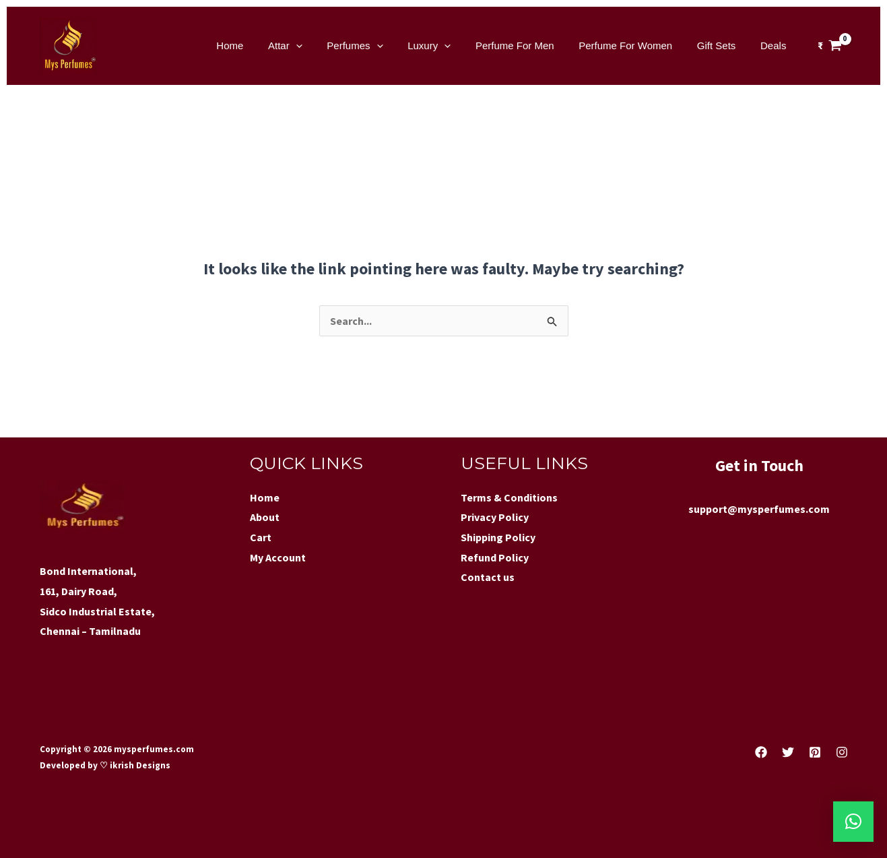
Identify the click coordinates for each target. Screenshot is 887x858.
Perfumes (379, 46)
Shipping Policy (498, 537)
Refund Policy (495, 557)
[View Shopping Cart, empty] (830, 46)
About (265, 517)
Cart (260, 537)
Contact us (488, 577)
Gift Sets (723, 45)
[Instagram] (842, 752)
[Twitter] (788, 752)
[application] (325, 46)
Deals (775, 45)
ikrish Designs (139, 765)
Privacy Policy (495, 517)
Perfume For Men (530, 45)
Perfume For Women (637, 45)
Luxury (449, 46)
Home (263, 45)
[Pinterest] (815, 752)
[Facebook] (761, 752)
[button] (853, 821)
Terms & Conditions (509, 497)
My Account (278, 557)
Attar (314, 46)
